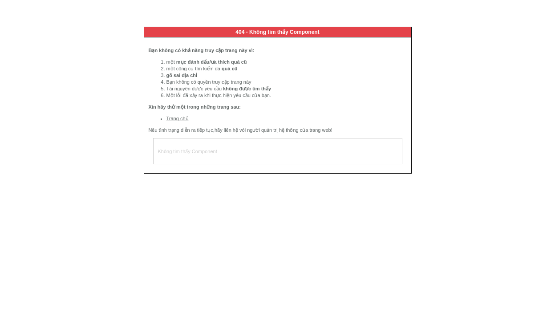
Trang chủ (177, 118)
